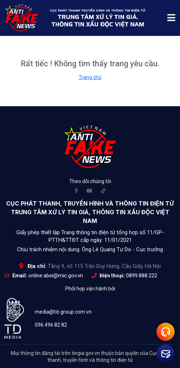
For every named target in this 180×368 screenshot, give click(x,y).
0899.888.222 (141, 275)
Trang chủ (90, 77)
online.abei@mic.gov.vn (55, 275)
